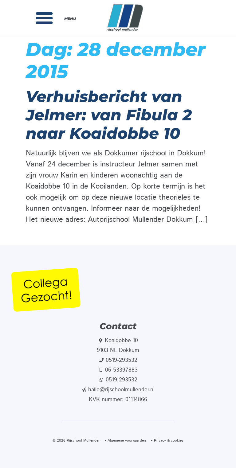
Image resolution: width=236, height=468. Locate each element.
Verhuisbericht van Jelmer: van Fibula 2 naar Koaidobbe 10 (109, 115)
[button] (44, 18)
